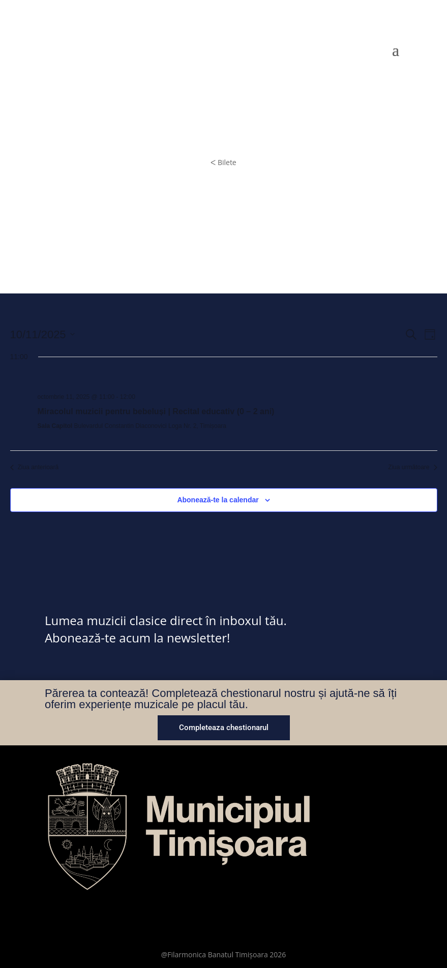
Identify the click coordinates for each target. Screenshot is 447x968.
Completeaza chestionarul (224, 727)
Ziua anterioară (34, 467)
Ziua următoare (412, 467)
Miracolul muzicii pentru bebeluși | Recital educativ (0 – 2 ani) (156, 411)
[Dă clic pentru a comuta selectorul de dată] (42, 334)
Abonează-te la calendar (217, 500)
